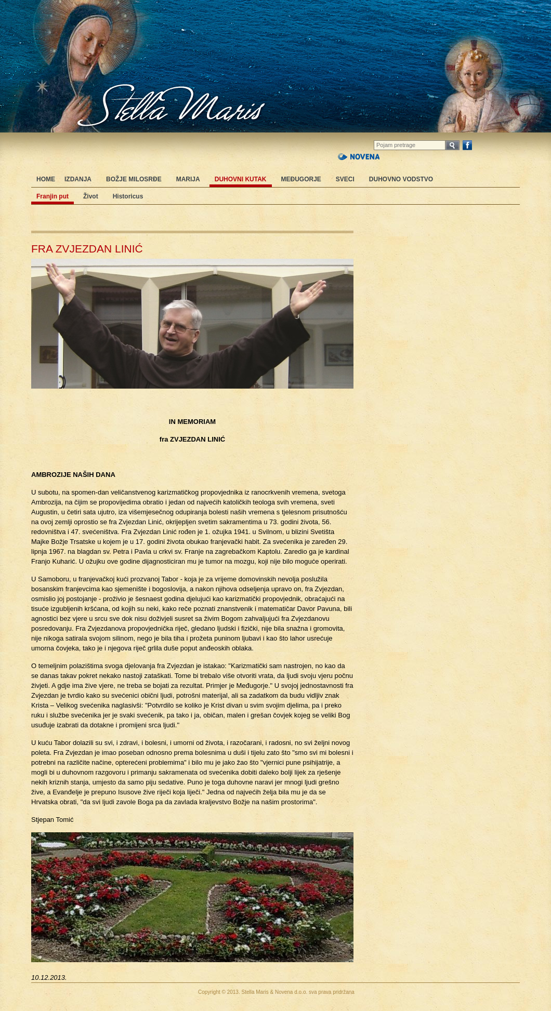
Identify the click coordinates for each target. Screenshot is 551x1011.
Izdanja (77, 179)
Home (45, 179)
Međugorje (301, 179)
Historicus (128, 196)
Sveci (345, 179)
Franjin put (52, 196)
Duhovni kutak (241, 179)
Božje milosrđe (134, 179)
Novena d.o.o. (291, 992)
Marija (188, 179)
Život (90, 196)
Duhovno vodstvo (401, 179)
